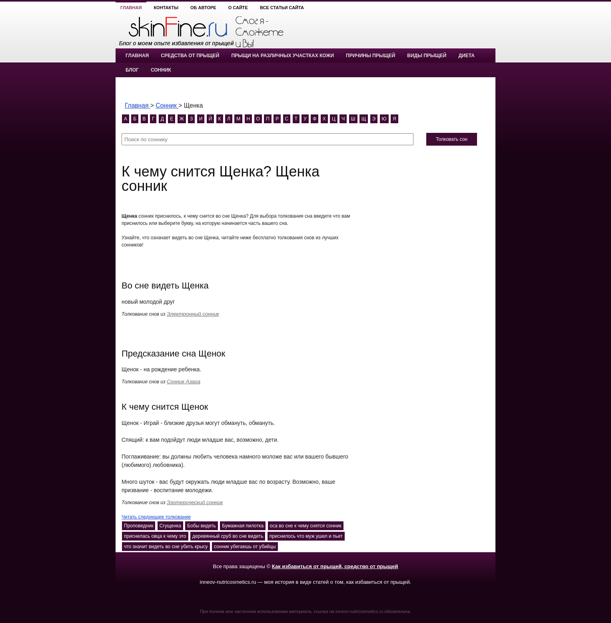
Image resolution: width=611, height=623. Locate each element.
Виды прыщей (426, 55)
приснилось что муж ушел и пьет (306, 536)
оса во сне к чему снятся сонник (305, 526)
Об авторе (203, 7)
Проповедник (138, 526)
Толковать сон (451, 139)
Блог (132, 70)
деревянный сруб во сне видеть (228, 536)
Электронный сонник (193, 314)
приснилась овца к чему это (155, 536)
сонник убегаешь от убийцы (245, 546)
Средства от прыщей (190, 55)
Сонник (161, 70)
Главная (131, 7)
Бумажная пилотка (243, 526)
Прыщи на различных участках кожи (282, 55)
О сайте (238, 7)
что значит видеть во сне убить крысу (166, 546)
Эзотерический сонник (195, 502)
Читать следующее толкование (156, 517)
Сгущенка (170, 526)
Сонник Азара (183, 382)
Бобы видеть (201, 526)
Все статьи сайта (282, 7)
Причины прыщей (370, 55)
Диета (466, 55)
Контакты (166, 7)
